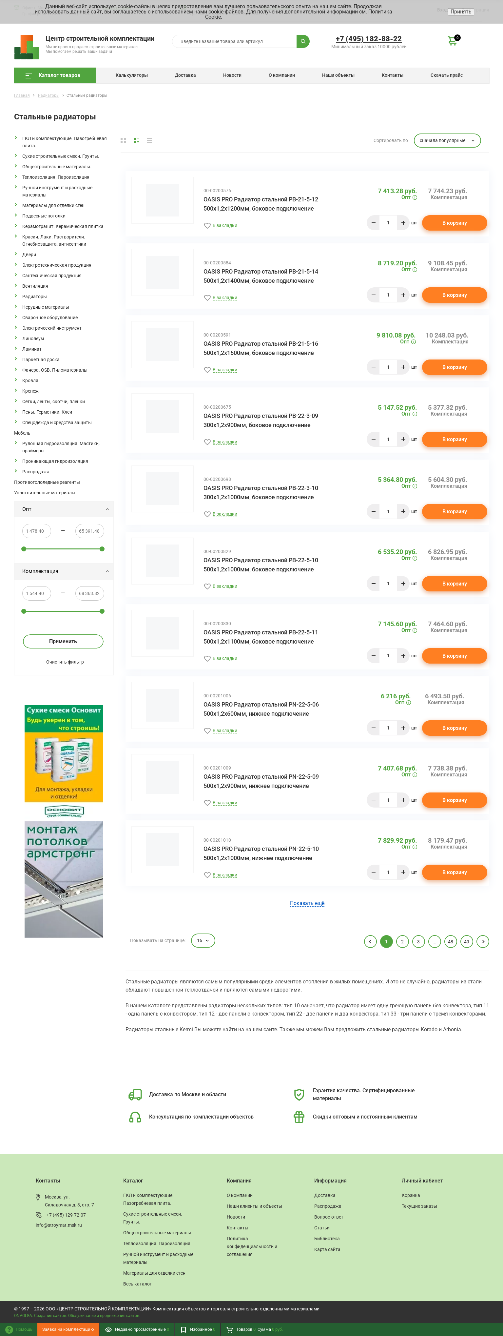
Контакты (392, 75)
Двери (29, 254)
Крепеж (30, 391)
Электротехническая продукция (56, 265)
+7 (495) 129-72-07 (66, 1215)
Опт (65, 509)
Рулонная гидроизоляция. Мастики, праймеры (61, 447)
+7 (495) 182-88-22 (369, 39)
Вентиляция (35, 286)
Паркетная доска (41, 359)
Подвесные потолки (44, 215)
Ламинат (32, 349)
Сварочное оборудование (50, 317)
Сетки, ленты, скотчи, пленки (53, 401)
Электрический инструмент (52, 328)
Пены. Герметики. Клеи (47, 412)
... (434, 941)
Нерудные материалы (45, 307)
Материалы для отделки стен (53, 205)
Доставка (185, 75)
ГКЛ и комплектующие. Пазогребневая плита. (64, 142)
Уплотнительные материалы (44, 492)
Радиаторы (34, 296)
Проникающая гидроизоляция (55, 461)
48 (450, 941)
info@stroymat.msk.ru (59, 1225)
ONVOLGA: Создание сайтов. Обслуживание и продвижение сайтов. (77, 1315)
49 (466, 941)
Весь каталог (137, 1283)
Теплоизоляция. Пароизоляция (55, 177)
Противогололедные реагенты (47, 482)
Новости (232, 75)
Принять (461, 12)
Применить (63, 641)
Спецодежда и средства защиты (57, 422)
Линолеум (33, 338)
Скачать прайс (447, 75)
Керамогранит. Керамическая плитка (63, 226)
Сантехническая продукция (52, 275)
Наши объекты (338, 75)
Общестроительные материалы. (56, 166)
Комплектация (65, 571)
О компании (282, 75)
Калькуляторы (132, 75)
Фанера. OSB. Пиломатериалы (54, 370)
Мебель (22, 433)
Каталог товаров (53, 75)
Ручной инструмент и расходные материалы (57, 191)
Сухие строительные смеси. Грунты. (60, 156)
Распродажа (35, 471)
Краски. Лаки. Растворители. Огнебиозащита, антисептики (54, 240)
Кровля (30, 380)
